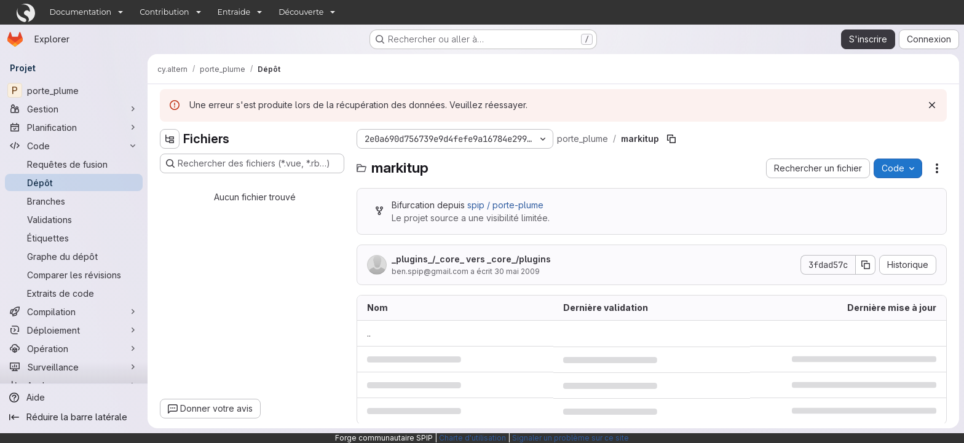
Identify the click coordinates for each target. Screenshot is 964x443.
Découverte (301, 12)
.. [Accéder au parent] (369, 333)
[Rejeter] (932, 105)
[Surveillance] (74, 366)
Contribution (164, 12)
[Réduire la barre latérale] (74, 417)
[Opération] (74, 348)
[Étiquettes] (74, 237)
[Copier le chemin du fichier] (671, 139)
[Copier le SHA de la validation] (865, 265)
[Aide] (74, 397)
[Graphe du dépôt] (74, 256)
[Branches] (74, 201)
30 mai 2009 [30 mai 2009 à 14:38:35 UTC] (517, 271)
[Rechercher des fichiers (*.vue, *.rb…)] (252, 163)
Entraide (234, 12)
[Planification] (74, 127)
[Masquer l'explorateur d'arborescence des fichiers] (170, 139)
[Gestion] (74, 108)
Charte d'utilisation (472, 437)
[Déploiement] (74, 330)
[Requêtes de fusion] (74, 164)
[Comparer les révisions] (74, 274)
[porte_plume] (74, 90)
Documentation (81, 12)
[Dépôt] (74, 182)
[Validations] (74, 219)
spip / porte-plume (505, 205)
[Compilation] (74, 311)
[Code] (74, 145)
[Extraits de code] (74, 293)
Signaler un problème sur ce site (570, 437)
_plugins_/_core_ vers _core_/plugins (471, 259)
